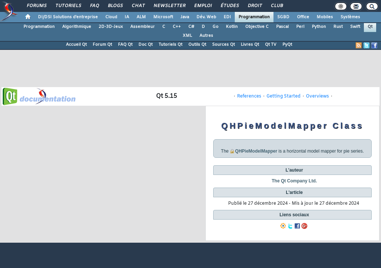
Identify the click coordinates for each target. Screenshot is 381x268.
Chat (138, 6)
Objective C (257, 26)
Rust (338, 26)
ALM (141, 17)
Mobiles (325, 17)
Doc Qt (145, 44)
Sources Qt (223, 44)
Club (276, 6)
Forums (36, 6)
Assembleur (142, 26)
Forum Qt (102, 44)
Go (215, 26)
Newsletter (169, 6)
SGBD (283, 17)
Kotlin (232, 26)
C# (191, 26)
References (249, 96)
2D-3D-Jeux (111, 26)
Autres (206, 35)
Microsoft (163, 17)
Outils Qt (197, 44)
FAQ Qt (125, 44)
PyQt (287, 44)
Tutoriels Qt (170, 44)
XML (187, 35)
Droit (254, 6)
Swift (355, 26)
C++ (177, 26)
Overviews (317, 96)
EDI (227, 17)
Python (319, 26)
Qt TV (270, 44)
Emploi (202, 6)
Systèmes (350, 17)
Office (303, 17)
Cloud (111, 17)
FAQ (94, 6)
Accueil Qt (76, 44)
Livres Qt (250, 44)
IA (127, 17)
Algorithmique (76, 26)
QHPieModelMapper (256, 151)
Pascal (282, 26)
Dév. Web (206, 17)
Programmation (254, 17)
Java (184, 17)
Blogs (115, 6)
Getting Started (283, 96)
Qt (370, 26)
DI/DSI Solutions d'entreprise (68, 17)
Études (229, 6)
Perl (300, 26)
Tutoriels (67, 6)
